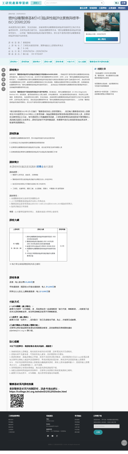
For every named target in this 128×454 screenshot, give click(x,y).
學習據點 (11, 425)
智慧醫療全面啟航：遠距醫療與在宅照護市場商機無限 (107, 88)
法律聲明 (11, 433)
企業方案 (77, 430)
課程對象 (25, 65)
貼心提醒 (82, 65)
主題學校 (102, 8)
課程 (36, 2)
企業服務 (112, 8)
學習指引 (122, 8)
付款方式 (71, 65)
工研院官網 (11, 435)
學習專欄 (77, 425)
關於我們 (11, 423)
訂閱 (98, 436)
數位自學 (83, 8)
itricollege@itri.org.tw (53, 429)
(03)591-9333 (51, 425)
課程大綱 (48, 65)
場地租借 (77, 428)
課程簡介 (14, 65)
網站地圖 (77, 435)
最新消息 (11, 430)
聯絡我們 (11, 428)
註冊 (124, 2)
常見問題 (77, 433)
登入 (117, 3)
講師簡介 (36, 65)
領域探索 (93, 8)
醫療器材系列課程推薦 (99, 65)
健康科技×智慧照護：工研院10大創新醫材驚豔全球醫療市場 (106, 96)
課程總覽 (16, 12)
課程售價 (59, 65)
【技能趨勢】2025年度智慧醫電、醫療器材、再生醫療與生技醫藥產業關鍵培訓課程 (107, 79)
